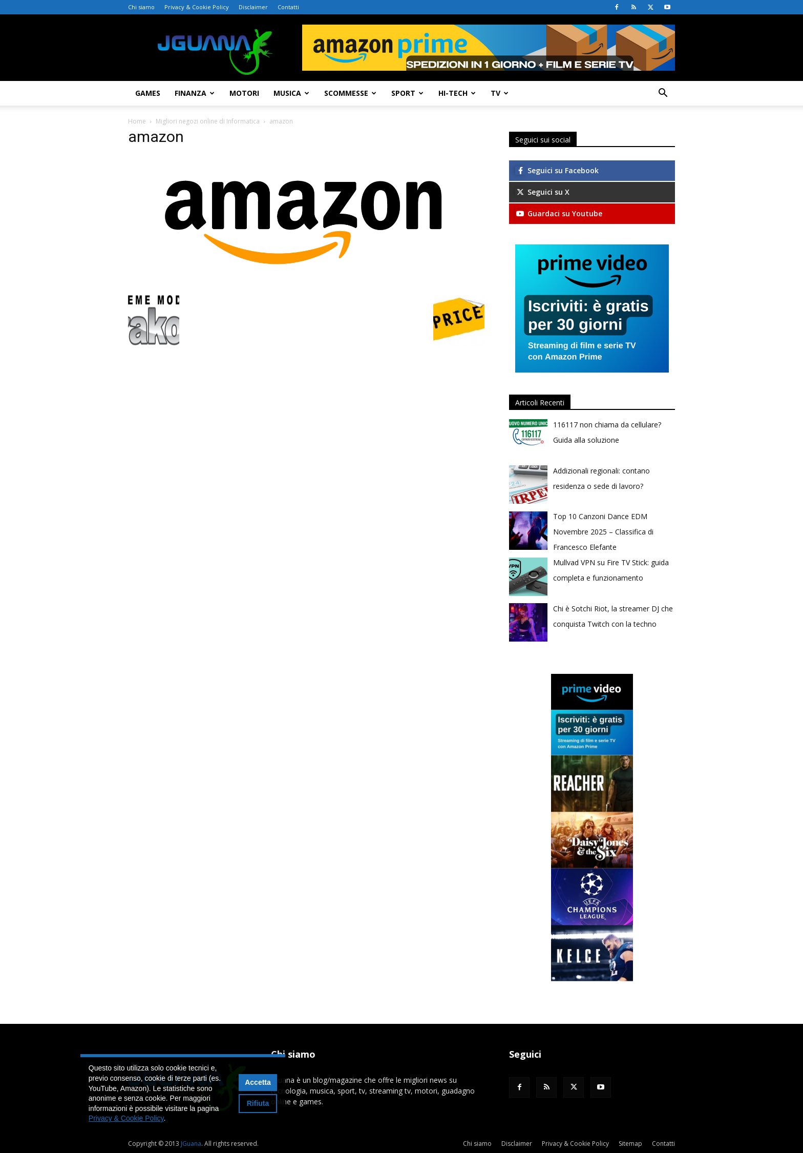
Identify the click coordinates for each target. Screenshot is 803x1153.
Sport (407, 93)
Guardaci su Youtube (558, 213)
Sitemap (630, 1143)
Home (137, 121)
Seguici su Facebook (557, 170)
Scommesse (350, 93)
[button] (662, 94)
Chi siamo (141, 7)
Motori (244, 93)
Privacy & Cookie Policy (196, 7)
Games (147, 93)
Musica (291, 93)
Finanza (195, 93)
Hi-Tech (457, 93)
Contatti (288, 7)
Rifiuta (258, 1103)
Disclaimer (253, 7)
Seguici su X (542, 192)
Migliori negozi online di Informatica (208, 121)
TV (500, 93)
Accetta (258, 1082)
